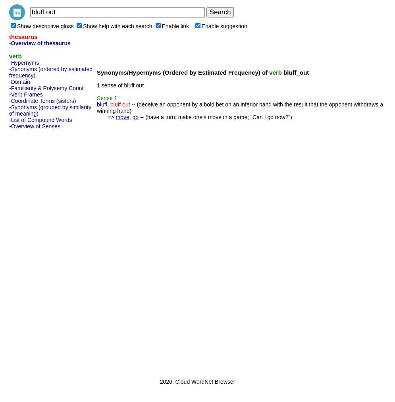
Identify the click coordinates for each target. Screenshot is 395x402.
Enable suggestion (221, 26)
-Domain (19, 82)
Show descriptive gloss (42, 26)
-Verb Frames (26, 94)
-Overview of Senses (34, 126)
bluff (102, 104)
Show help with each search (114, 26)
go (135, 117)
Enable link (172, 26)
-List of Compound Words (40, 120)
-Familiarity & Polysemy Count (46, 88)
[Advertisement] (41, 251)
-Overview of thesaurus (40, 43)
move (122, 117)
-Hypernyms (24, 63)
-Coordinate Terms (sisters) (42, 101)
